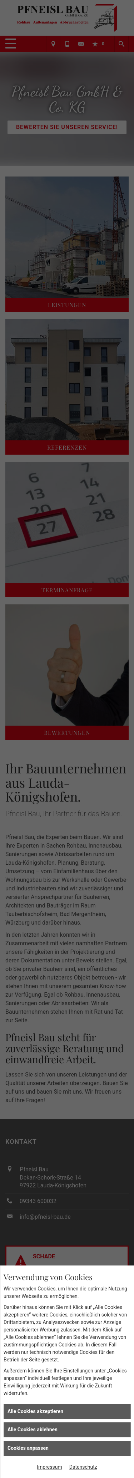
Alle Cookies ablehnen (33, 1429)
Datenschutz (83, 1467)
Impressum (49, 1467)
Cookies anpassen (28, 1448)
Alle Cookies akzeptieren (35, 1411)
